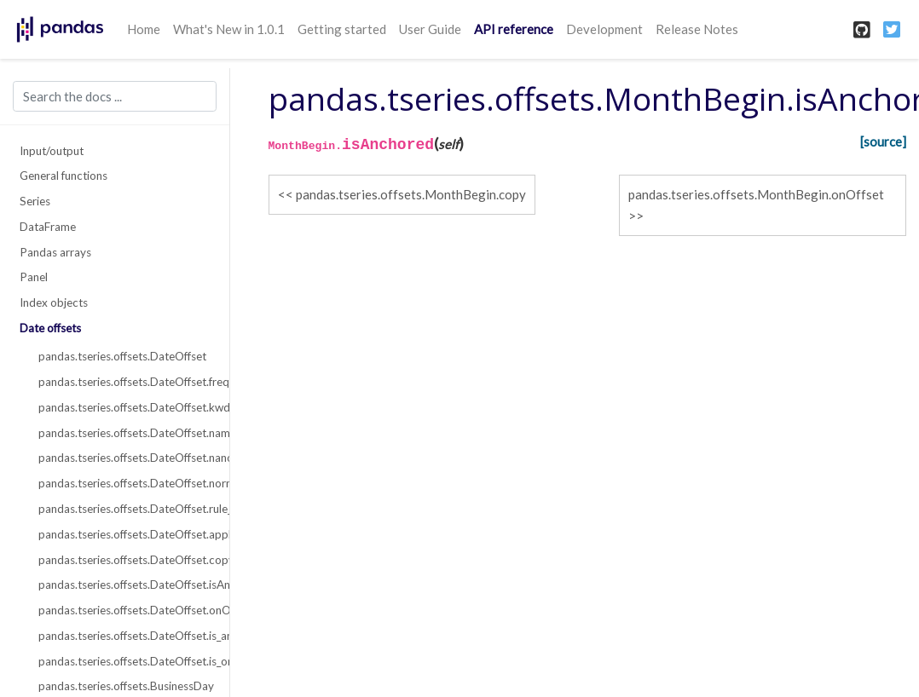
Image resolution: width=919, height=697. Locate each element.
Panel (34, 277)
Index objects (54, 302)
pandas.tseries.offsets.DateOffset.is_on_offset (124, 661)
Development (604, 29)
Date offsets (50, 328)
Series (35, 201)
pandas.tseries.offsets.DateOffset (122, 356)
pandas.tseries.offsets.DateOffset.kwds (124, 407)
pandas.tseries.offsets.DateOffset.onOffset (124, 610)
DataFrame (48, 226)
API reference (513, 29)
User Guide (430, 29)
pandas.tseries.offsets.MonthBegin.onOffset (756, 194)
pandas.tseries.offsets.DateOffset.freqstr (124, 382)
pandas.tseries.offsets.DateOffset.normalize (124, 483)
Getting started (342, 29)
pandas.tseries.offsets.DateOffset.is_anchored (124, 635)
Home (143, 29)
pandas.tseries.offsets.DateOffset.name (124, 433)
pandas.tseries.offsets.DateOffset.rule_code (124, 509)
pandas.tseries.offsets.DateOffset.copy (124, 560)
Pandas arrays (55, 252)
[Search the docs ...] (115, 96)
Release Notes (697, 29)
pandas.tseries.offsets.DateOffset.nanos (124, 457)
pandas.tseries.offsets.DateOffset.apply (124, 534)
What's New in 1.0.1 (229, 29)
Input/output (52, 151)
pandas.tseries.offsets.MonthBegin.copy (411, 194)
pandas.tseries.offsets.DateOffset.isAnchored (124, 584)
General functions (63, 175)
